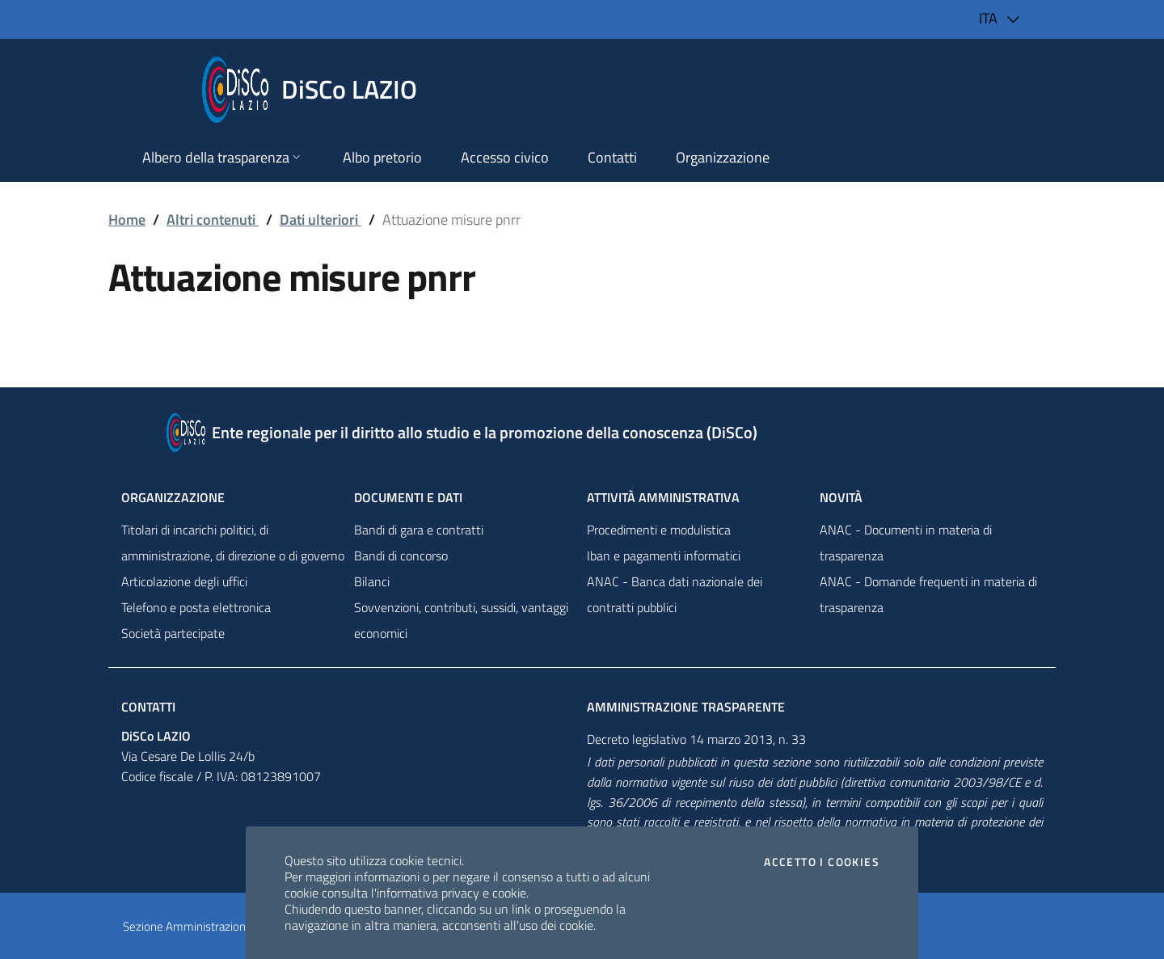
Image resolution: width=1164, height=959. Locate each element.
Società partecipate (173, 633)
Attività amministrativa (663, 497)
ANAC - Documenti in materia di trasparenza (906, 542)
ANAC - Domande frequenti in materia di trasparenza (928, 594)
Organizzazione (173, 497)
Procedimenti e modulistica (659, 529)
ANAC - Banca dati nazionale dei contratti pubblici (674, 594)
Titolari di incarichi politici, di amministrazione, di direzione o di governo (232, 542)
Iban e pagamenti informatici (663, 555)
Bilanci (372, 581)
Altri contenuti (213, 219)
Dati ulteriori (320, 219)
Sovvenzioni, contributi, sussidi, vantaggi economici (461, 620)
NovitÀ (841, 497)
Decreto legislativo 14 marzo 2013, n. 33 (696, 739)
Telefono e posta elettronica (196, 607)
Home (127, 219)
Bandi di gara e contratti (418, 529)
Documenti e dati (408, 497)
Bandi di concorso (401, 555)
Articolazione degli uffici (184, 581)
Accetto (821, 862)
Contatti (148, 706)
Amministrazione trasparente (686, 706)
